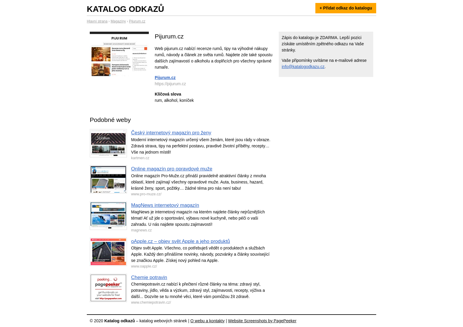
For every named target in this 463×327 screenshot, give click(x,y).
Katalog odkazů (125, 9)
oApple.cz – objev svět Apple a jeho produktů (180, 241)
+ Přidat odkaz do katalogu (345, 8)
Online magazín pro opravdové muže (171, 169)
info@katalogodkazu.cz (303, 66)
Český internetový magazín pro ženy (171, 133)
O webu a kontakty (207, 320)
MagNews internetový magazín (165, 205)
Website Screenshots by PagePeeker (262, 320)
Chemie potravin (149, 277)
